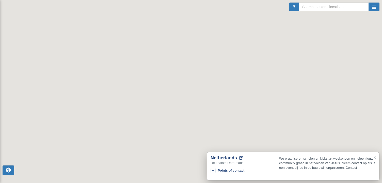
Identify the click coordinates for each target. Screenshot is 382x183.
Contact (351, 168)
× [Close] (374, 157)
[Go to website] (241, 158)
